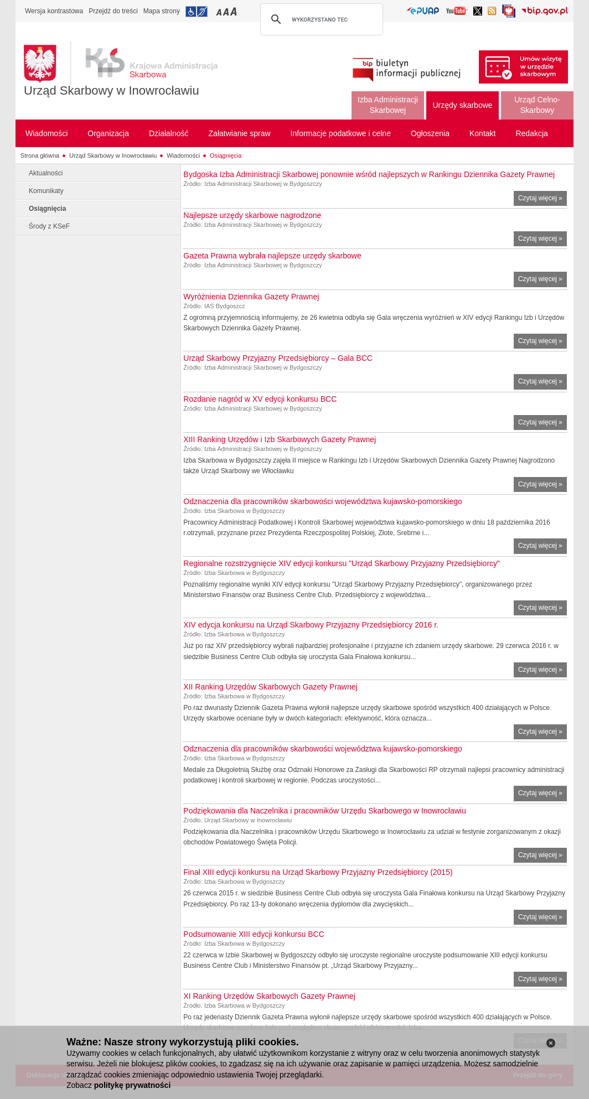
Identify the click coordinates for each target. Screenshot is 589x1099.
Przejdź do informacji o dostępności (196, 11)
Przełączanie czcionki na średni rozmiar (227, 11)
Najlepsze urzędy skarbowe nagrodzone (252, 215)
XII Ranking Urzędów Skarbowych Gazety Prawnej (270, 686)
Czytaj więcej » (542, 199)
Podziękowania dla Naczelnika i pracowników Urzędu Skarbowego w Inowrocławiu (324, 810)
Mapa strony (161, 11)
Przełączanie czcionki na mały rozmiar (220, 11)
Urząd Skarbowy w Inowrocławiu (111, 90)
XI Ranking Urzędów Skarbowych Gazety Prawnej (269, 996)
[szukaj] (320, 19)
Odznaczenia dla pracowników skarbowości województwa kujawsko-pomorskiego (322, 501)
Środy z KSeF (49, 226)
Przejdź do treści (113, 11)
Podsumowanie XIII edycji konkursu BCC (253, 934)
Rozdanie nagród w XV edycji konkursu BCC (260, 399)
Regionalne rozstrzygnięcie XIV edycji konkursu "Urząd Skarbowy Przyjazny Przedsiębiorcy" (341, 563)
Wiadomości (183, 155)
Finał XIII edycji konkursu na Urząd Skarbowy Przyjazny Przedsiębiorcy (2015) (317, 872)
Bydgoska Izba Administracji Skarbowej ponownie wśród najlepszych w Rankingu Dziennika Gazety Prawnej (369, 174)
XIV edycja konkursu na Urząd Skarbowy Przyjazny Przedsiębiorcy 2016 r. (310, 624)
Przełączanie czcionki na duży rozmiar (234, 11)
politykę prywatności (132, 1085)
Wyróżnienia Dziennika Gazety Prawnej (251, 296)
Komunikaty (46, 191)
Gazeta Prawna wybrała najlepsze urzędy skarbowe (272, 255)
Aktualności (46, 173)
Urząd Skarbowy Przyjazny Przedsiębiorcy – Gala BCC (278, 358)
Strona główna (39, 155)
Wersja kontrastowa (54, 11)
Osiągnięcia (225, 155)
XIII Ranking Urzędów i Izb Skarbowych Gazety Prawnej (279, 439)
